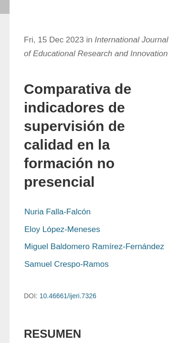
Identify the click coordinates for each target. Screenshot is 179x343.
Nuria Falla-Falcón (57, 211)
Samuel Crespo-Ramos (66, 264)
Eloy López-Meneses (62, 229)
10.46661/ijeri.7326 (68, 296)
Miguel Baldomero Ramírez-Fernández (94, 246)
